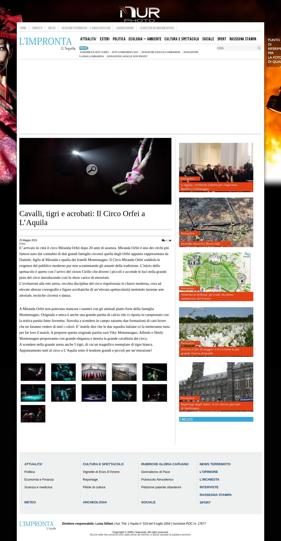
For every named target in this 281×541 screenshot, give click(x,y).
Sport (205, 502)
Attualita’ (33, 464)
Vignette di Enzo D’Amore (101, 472)
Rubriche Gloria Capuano (165, 464)
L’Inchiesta (209, 479)
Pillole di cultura (94, 487)
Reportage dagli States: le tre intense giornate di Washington (210, 406)
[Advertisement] (140, 96)
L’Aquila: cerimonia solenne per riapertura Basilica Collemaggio (209, 187)
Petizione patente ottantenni (161, 487)
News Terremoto (215, 464)
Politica (29, 472)
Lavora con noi (125, 28)
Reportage (90, 479)
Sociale (148, 502)
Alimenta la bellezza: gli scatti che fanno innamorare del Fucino (207, 296)
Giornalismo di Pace (155, 472)
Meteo (52, 28)
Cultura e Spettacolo (103, 464)
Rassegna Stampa (216, 495)
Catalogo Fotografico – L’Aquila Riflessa (86, 28)
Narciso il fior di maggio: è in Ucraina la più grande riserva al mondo (210, 351)
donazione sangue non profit (127, 56)
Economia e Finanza (39, 479)
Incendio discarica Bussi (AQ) (200, 243)
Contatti (37, 28)
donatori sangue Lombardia (160, 52)
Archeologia (95, 502)
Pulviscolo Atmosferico (157, 479)
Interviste (209, 487)
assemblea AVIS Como (94, 52)
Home (23, 28)
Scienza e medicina (38, 487)
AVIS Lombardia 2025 (125, 52)
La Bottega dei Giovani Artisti (157, 28)
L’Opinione (209, 472)
